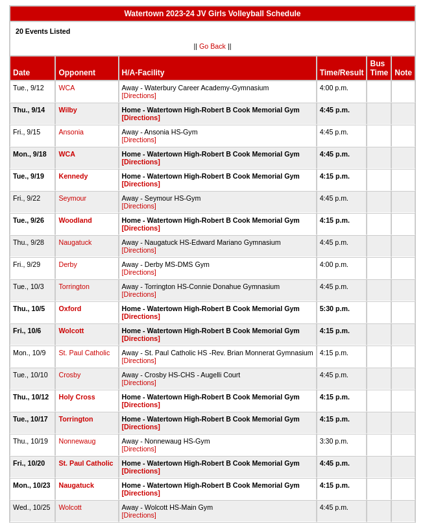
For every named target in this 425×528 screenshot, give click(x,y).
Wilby (67, 110)
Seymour (72, 198)
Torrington (73, 286)
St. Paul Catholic (84, 353)
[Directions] (139, 95)
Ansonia (71, 132)
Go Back (212, 46)
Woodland (74, 220)
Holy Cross (76, 397)
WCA (66, 88)
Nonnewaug (76, 441)
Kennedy (73, 176)
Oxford (69, 308)
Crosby (69, 375)
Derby (67, 264)
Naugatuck (74, 242)
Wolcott (71, 330)
